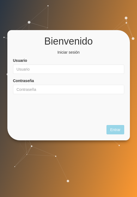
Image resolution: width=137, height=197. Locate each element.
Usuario (20, 60)
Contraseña (23, 81)
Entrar (115, 130)
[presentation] (68, 109)
